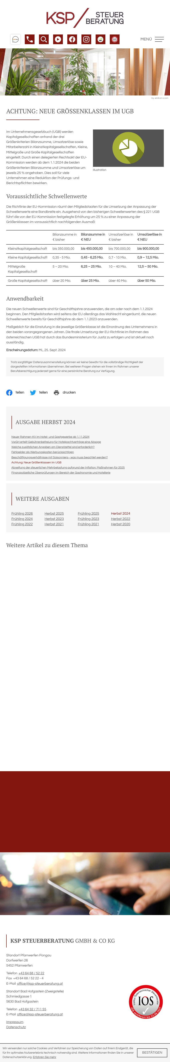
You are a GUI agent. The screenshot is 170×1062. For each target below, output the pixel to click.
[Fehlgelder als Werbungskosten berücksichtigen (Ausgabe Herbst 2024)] (43, 453)
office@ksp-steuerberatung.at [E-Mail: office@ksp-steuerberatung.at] (40, 985)
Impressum (14, 1023)
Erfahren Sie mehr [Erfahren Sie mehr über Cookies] (44, 1057)
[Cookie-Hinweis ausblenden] (152, 1053)
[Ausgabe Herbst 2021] (61, 525)
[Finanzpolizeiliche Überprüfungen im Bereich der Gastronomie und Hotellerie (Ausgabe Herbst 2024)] (61, 474)
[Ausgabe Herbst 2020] (127, 525)
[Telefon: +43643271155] (32, 1010)
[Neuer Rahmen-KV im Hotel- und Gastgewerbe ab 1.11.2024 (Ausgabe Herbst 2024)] (50, 438)
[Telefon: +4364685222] (31, 974)
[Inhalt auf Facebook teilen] (18, 394)
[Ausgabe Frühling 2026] (28, 515)
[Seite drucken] (67, 394)
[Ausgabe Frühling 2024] (28, 520)
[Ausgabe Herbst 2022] (127, 520)
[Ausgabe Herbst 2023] (61, 520)
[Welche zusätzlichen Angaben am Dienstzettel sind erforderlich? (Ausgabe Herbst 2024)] (53, 448)
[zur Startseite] (85, 18)
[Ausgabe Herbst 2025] (61, 515)
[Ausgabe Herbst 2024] (127, 515)
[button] (15, 39)
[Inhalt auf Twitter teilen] (42, 394)
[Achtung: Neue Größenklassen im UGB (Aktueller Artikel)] (37, 464)
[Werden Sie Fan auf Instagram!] (86, 39)
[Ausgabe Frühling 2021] (94, 525)
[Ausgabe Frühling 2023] (94, 520)
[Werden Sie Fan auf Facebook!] (72, 39)
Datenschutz (16, 1028)
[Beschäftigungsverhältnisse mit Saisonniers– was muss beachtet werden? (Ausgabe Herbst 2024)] (60, 459)
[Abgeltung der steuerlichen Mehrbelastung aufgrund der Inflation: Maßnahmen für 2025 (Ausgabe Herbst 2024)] (68, 469)
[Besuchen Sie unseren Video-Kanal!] (58, 39)
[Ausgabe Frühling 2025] (94, 515)
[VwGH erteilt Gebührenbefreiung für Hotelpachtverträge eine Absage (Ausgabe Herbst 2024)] (56, 443)
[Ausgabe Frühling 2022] (28, 525)
